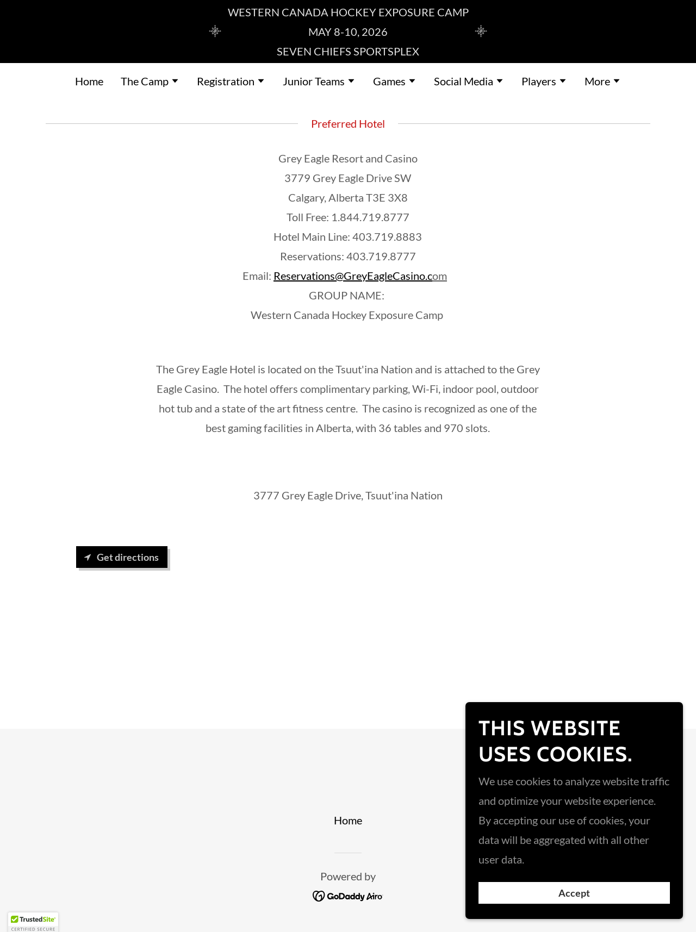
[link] (348, 894)
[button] (150, 82)
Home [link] (89, 80)
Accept (574, 900)
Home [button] (348, 820)
